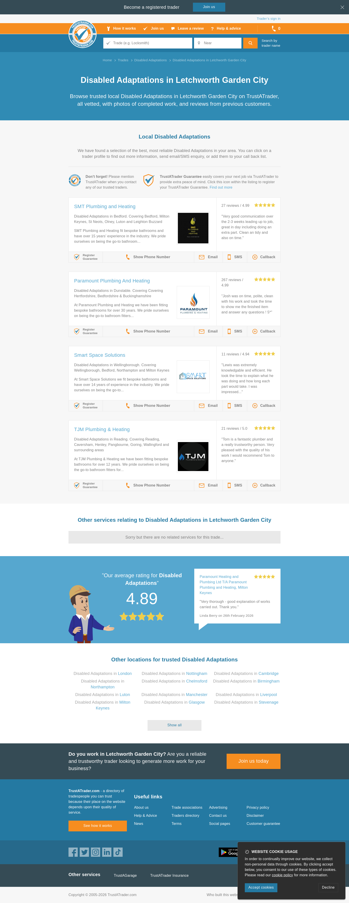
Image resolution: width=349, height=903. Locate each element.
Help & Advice (145, 815)
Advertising (218, 807)
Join (209, 7)
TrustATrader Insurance (169, 875)
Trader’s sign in (269, 18)
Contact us (218, 815)
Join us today (254, 761)
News (138, 824)
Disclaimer (255, 815)
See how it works (97, 826)
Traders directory (185, 815)
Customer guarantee (263, 824)
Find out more (221, 187)
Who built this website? (225, 895)
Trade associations (187, 807)
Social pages (219, 824)
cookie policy (282, 875)
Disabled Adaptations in (102, 673)
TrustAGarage (125, 875)
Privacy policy (258, 807)
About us (141, 807)
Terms (177, 824)
